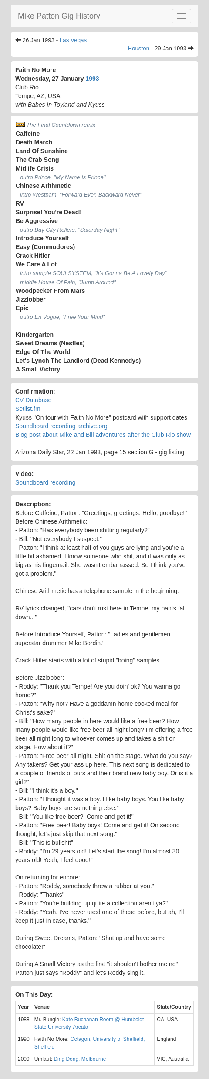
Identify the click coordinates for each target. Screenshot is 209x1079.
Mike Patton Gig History (59, 16)
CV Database (33, 400)
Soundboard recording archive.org (61, 426)
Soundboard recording (45, 482)
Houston (138, 48)
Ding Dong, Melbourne (80, 1059)
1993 (92, 78)
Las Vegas (73, 40)
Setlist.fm (27, 408)
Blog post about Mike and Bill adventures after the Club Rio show (103, 434)
